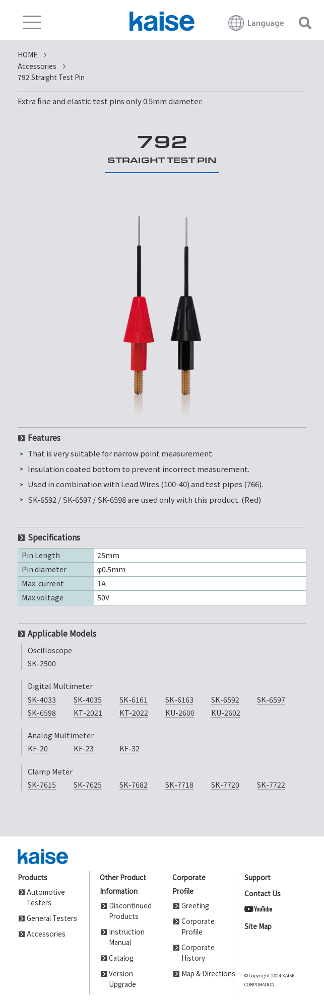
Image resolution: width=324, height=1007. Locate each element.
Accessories (46, 933)
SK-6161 (133, 699)
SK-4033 (42, 699)
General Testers (52, 918)
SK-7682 (133, 784)
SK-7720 (225, 784)
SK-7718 (179, 784)
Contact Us (262, 893)
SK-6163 (179, 699)
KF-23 (84, 748)
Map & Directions (202, 973)
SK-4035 (88, 699)
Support (257, 877)
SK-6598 (42, 712)
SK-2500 (42, 663)
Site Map (258, 926)
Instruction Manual (127, 936)
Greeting (195, 905)
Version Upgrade (122, 978)
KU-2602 (225, 712)
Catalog (121, 958)
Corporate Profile (198, 926)
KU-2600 (180, 712)
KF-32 (129, 748)
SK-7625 (88, 784)
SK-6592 (225, 699)
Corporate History (198, 952)
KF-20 (38, 748)
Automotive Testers (46, 897)
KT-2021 (88, 712)
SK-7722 (271, 784)
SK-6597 (271, 699)
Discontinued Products (130, 910)
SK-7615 (42, 784)
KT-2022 (133, 712)
